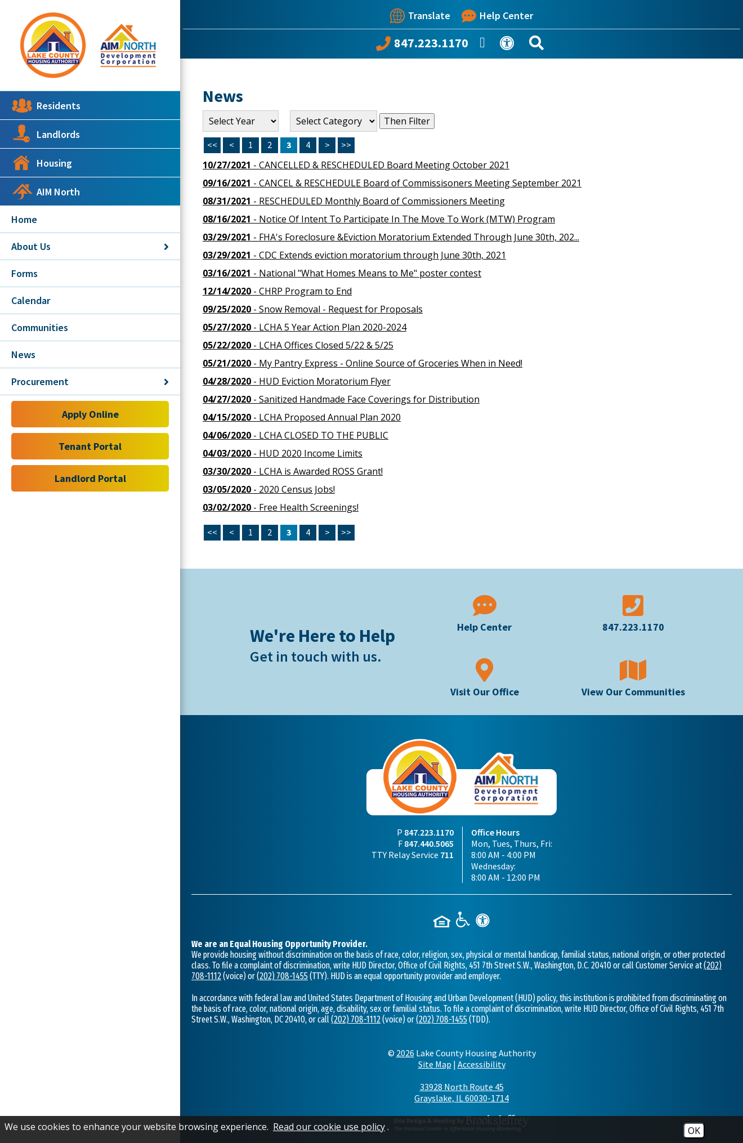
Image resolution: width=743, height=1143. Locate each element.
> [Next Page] (327, 144)
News (23, 354)
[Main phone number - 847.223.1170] (633, 612)
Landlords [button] (45, 134)
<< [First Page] (212, 144)
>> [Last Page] (346, 144)
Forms (24, 273)
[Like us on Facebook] (484, 45)
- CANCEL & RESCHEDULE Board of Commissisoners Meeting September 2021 (392, 183)
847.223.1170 (429, 832)
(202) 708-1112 (356, 1019)
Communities (39, 327)
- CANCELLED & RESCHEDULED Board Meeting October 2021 (356, 165)
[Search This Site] (538, 45)
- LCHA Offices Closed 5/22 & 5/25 (298, 345)
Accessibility (481, 1064)
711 (447, 854)
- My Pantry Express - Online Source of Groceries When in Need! (362, 363)
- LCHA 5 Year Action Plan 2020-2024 (304, 327)
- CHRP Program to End (277, 291)
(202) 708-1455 (282, 976)
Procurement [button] (90, 381)
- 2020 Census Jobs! (269, 489)
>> (346, 532)
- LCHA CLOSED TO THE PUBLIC (295, 435)
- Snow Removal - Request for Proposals (313, 309)
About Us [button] (90, 246)
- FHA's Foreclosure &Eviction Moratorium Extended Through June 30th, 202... (391, 237)
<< (212, 532)
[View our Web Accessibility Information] (508, 45)
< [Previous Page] (231, 144)
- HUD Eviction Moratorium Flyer (297, 381)
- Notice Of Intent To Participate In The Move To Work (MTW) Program (379, 219)
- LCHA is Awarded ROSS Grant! (293, 471)
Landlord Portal (90, 478)
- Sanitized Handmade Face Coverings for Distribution (341, 399)
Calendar (30, 300)
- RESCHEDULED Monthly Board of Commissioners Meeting (354, 201)
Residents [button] (45, 105)
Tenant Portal (90, 446)
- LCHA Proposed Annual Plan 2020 (302, 417)
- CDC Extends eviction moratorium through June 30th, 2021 (354, 255)
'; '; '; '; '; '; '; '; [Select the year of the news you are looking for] (241, 121)
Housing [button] (41, 162)
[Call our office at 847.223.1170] (422, 45)
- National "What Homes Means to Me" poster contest (342, 273)
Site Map (434, 1064)
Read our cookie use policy (329, 1126)
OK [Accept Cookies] (694, 1130)
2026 (405, 1053)
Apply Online (90, 414)
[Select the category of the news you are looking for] (333, 121)
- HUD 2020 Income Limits (282, 453)
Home (24, 219)
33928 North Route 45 (461, 1092)
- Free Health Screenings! (281, 507)
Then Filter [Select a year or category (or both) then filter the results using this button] (407, 121)
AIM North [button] (45, 191)
